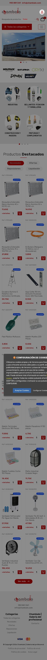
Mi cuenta (42, 12)
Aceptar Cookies (22, 390)
